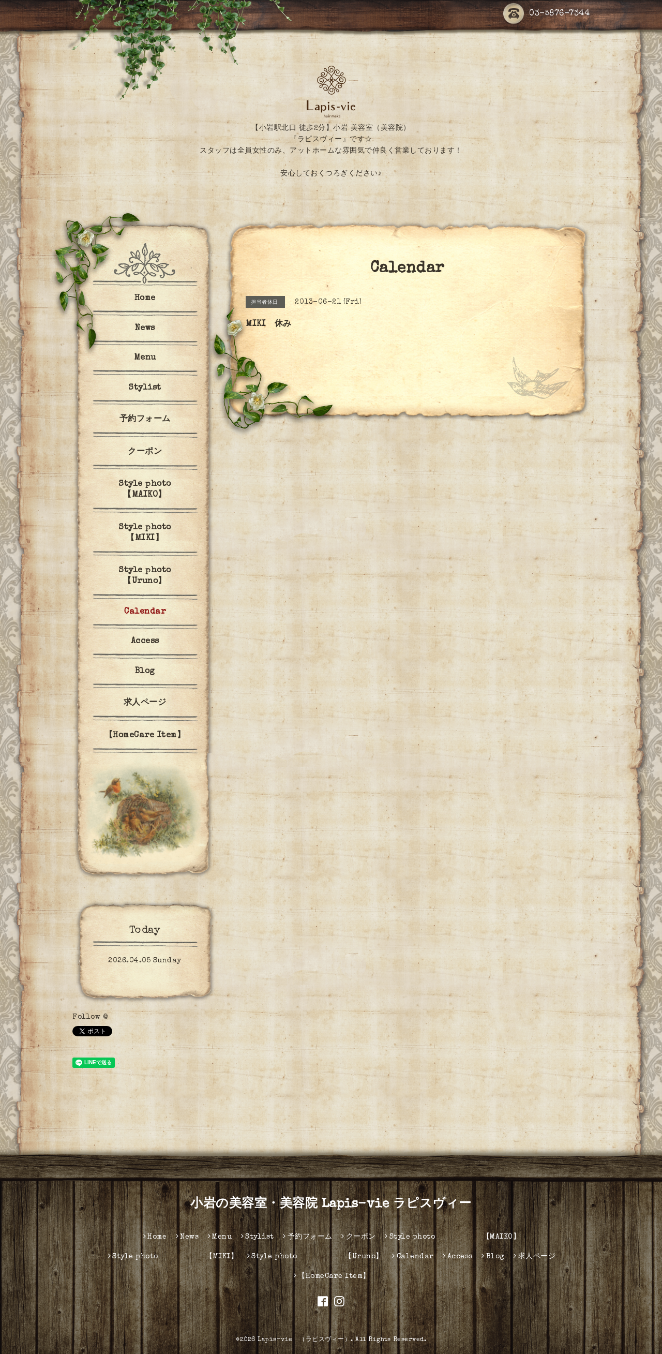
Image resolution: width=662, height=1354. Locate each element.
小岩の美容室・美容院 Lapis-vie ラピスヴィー (331, 1204)
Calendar (145, 612)
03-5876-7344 (546, 14)
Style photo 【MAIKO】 (160, 489)
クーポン (145, 452)
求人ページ (145, 703)
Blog (145, 671)
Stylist (144, 388)
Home (145, 298)
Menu (145, 358)
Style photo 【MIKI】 (160, 533)
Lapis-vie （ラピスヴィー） (304, 1340)
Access (145, 641)
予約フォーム (145, 419)
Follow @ (90, 1017)
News (145, 328)
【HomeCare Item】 (145, 736)
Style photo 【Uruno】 (160, 576)
